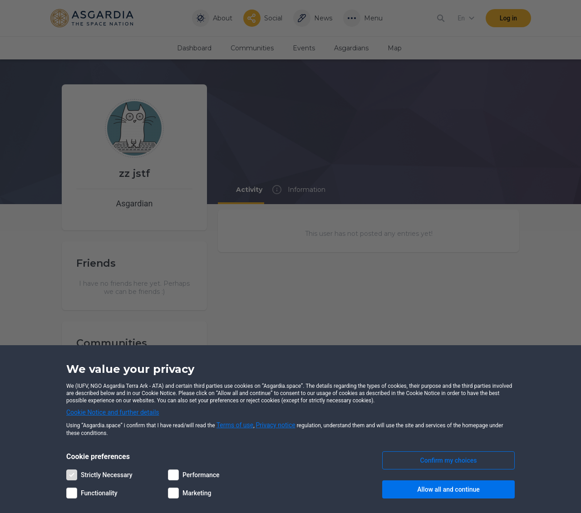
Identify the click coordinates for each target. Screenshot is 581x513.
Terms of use (235, 425)
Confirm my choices (448, 460)
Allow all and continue (448, 489)
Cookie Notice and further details (112, 412)
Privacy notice (275, 425)
